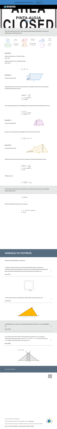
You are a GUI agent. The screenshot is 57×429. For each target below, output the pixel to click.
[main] (28, 18)
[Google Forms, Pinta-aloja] (28, 394)
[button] (51, 271)
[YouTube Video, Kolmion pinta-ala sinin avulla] (28, 223)
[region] (28, 2)
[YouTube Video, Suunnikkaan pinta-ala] (28, 240)
